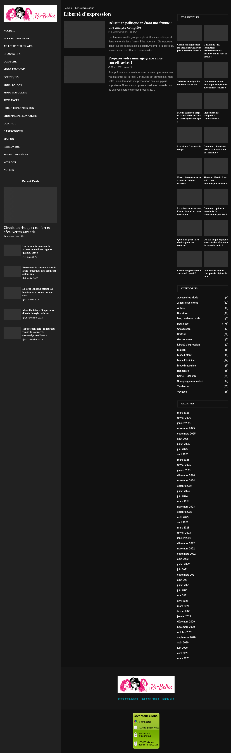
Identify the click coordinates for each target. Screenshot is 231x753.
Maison (9, 139)
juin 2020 (182, 647)
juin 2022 (182, 569)
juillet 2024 (183, 491)
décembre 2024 (186, 475)
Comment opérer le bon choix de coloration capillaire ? (215, 211)
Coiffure (10, 61)
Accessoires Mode (17, 38)
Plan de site (167, 698)
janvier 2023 (184, 538)
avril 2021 (182, 600)
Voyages (10, 162)
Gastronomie (13, 131)
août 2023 (183, 517)
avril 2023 (182, 522)
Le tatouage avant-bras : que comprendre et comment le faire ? (216, 84)
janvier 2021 (184, 616)
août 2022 (183, 558)
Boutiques (11, 77)
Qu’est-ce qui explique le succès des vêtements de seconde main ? (216, 242)
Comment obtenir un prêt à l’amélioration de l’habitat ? (215, 149)
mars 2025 (183, 459)
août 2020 (183, 642)
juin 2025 (182, 449)
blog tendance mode (188, 318)
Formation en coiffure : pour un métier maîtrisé (189, 180)
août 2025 (183, 438)
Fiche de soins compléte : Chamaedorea (211, 115)
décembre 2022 (186, 543)
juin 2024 (182, 496)
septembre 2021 (186, 574)
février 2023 (184, 532)
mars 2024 (183, 501)
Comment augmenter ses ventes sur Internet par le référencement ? (189, 47)
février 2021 (184, 611)
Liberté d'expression (188, 344)
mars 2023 (183, 527)
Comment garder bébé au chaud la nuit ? (189, 272)
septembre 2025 (186, 433)
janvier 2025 (184, 470)
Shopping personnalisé (20, 116)
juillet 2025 (183, 444)
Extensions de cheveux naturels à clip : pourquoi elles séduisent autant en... (39, 270)
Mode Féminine (14, 69)
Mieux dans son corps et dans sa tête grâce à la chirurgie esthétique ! (189, 117)
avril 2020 (182, 653)
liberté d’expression (19, 108)
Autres (9, 170)
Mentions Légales (128, 698)
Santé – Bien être (16, 154)
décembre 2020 (186, 621)
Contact (10, 123)
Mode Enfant (13, 85)
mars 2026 (183, 412)
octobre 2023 (184, 511)
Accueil (9, 31)
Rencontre (12, 146)
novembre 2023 (186, 506)
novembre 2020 (186, 627)
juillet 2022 (183, 564)
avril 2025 (182, 454)
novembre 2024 (186, 480)
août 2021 (183, 579)
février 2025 (184, 465)
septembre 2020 (186, 637)
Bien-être (182, 313)
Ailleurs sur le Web (18, 46)
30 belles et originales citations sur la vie (188, 83)
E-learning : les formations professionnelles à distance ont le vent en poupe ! (215, 50)
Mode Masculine (15, 92)
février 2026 (184, 417)
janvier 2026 (184, 423)
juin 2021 (182, 590)
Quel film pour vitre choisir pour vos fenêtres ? (188, 242)
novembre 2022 (186, 548)
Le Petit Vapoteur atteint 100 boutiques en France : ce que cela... (37, 292)
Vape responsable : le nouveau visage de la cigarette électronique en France (38, 332)
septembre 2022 (186, 553)
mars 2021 (183, 606)
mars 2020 (183, 658)
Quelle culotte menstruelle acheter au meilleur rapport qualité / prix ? (37, 249)
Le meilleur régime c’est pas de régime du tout (215, 273)
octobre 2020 (184, 632)
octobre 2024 (184, 485)
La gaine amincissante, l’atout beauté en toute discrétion (189, 211)
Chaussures (12, 54)
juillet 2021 (183, 585)
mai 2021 (182, 595)
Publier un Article (149, 698)
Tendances (11, 100)
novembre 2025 (186, 428)
